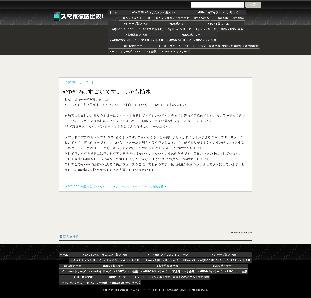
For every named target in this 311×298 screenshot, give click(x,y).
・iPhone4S (220, 18)
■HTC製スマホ (132, 46)
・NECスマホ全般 (204, 40)
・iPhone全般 (200, 18)
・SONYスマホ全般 (230, 29)
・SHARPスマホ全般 (149, 29)
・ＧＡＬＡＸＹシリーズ (135, 18)
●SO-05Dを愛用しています (86, 186)
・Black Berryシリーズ (174, 51)
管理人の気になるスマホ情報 (240, 46)
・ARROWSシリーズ (122, 40)
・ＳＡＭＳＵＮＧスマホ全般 (171, 18)
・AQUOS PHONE (121, 29)
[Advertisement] (156, 66)
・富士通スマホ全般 (151, 40)
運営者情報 (71, 236)
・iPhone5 (237, 18)
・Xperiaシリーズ (204, 29)
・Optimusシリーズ (178, 29)
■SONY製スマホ (218, 23)
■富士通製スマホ (136, 34)
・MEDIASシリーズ (178, 40)
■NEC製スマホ (191, 34)
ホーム (113, 12)
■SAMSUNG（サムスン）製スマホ (154, 12)
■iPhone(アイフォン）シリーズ (217, 12)
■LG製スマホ (178, 23)
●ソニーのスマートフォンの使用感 (138, 186)
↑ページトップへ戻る (241, 232)
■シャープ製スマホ (136, 23)
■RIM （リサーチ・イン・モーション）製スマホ (189, 46)
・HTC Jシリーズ (120, 51)
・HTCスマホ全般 (145, 51)
